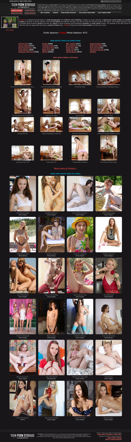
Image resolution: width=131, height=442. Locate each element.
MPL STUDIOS (45, 13)
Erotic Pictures (16, 13)
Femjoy (45, 44)
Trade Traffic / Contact (114, 438)
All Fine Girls (23, 44)
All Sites (93, 52)
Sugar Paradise (95, 44)
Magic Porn (46, 50)
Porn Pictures (17, 10)
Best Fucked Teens (25, 48)
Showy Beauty (71, 52)
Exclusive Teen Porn (26, 52)
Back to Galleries (63, 57)
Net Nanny (109, 434)
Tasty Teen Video (96, 46)
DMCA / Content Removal (113, 439)
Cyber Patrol (101, 434)
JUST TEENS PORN (104, 13)
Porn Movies (30, 10)
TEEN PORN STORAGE (68, 13)
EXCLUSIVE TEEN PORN (87, 13)
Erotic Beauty (23, 50)
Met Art (45, 52)
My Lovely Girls (72, 46)
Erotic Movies (30, 13)
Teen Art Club (95, 48)
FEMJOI (55, 13)
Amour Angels (23, 46)
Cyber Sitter (117, 434)
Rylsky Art (70, 50)
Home (55, 57)
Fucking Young (47, 46)
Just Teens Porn (48, 48)
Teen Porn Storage (97, 50)
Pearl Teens (70, 48)
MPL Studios (71, 44)
